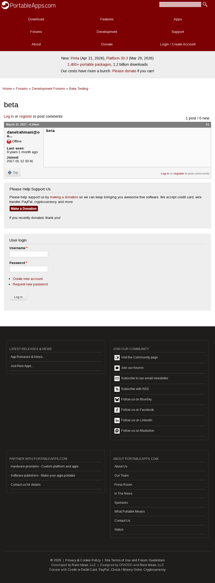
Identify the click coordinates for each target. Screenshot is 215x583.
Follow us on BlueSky (133, 399)
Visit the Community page (136, 357)
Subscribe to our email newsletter (141, 378)
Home (7, 89)
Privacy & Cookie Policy (83, 560)
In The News (123, 493)
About (36, 44)
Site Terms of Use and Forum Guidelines (135, 560)
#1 (207, 124)
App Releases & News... (28, 357)
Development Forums (48, 89)
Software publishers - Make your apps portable (43, 475)
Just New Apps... (22, 366)
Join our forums (128, 368)
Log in (9, 116)
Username (18, 248)
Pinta (75, 58)
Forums (36, 32)
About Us (120, 466)
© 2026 (55, 560)
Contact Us (122, 520)
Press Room (123, 484)
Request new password (30, 284)
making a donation (64, 197)
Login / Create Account (177, 44)
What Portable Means (129, 511)
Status (118, 529)
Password (18, 263)
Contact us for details (25, 484)
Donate (107, 44)
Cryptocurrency (154, 570)
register (25, 116)
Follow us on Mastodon (134, 431)
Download (36, 19)
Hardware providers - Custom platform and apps (44, 466)
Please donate (124, 71)
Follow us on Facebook (134, 410)
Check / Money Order (126, 570)
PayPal (104, 570)
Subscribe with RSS (131, 389)
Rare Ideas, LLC (84, 565)
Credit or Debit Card (82, 570)
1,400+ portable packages (89, 64)
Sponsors (121, 502)
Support (178, 32)
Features (107, 19)
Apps (178, 19)
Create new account (28, 279)
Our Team (121, 475)
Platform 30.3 (117, 58)
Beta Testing (78, 89)
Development (107, 32)
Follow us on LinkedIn (133, 420)
